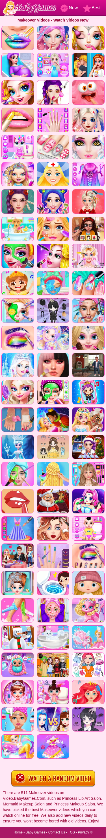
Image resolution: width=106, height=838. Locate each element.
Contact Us (56, 832)
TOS (71, 832)
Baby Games (35, 832)
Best (92, 7)
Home (18, 832)
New (69, 7)
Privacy (83, 832)
